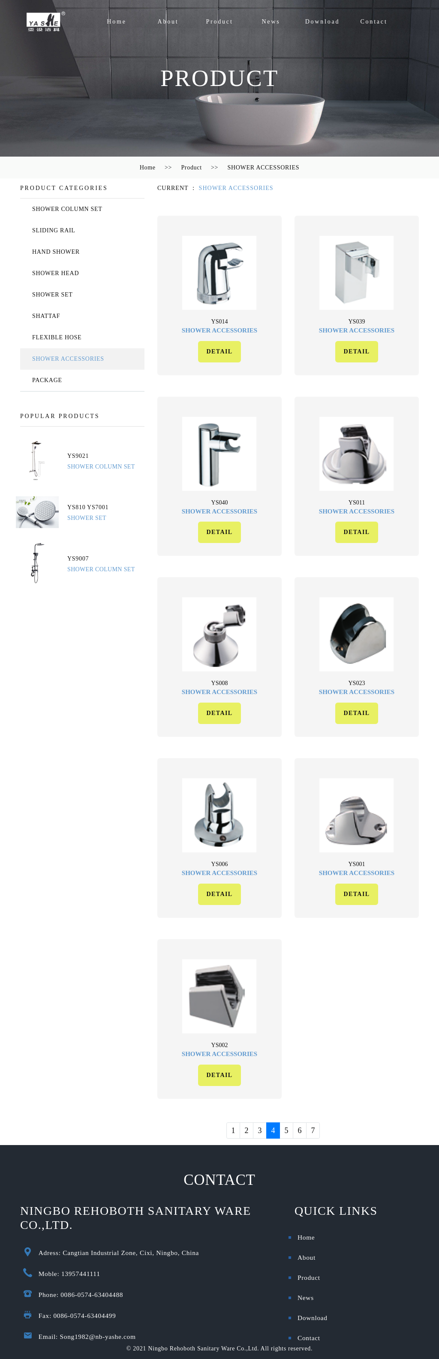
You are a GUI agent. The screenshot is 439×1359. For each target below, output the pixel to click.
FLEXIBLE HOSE (56, 337)
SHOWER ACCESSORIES (263, 167)
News (271, 21)
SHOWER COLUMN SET (67, 209)
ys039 (357, 321)
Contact (373, 21)
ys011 (357, 502)
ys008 (219, 683)
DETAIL (219, 351)
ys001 (357, 864)
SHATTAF (46, 316)
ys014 (219, 321)
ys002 (219, 1045)
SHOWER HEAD (55, 273)
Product (219, 21)
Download (322, 21)
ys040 (219, 502)
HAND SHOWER (56, 252)
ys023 (357, 683)
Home (116, 21)
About (168, 21)
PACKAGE (47, 380)
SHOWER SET (52, 294)
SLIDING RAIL (53, 230)
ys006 (219, 864)
